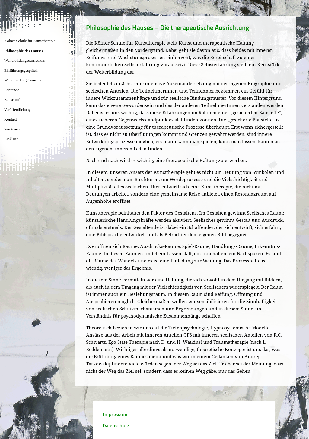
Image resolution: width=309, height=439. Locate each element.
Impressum (115, 414)
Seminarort (13, 129)
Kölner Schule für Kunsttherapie (29, 41)
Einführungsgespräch (20, 70)
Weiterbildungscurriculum (24, 60)
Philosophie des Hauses (23, 51)
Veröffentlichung (17, 109)
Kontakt (10, 119)
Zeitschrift (12, 99)
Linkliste (11, 138)
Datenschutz (116, 425)
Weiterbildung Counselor (24, 80)
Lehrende (11, 90)
